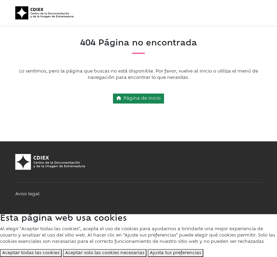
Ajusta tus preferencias (175, 253)
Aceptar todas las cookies (31, 253)
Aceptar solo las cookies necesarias (104, 253)
